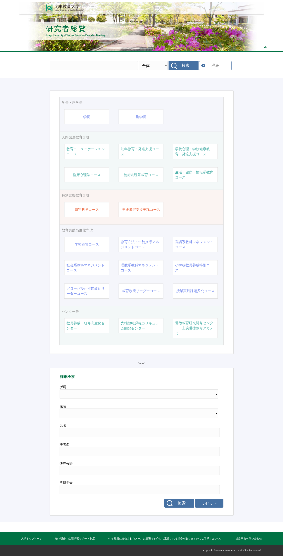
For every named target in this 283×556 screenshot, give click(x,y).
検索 (186, 65)
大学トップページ (31, 538)
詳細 (215, 65)
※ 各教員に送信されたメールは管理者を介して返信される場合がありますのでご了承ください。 (165, 538)
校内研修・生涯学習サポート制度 (75, 538)
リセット (209, 503)
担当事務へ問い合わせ (248, 538)
